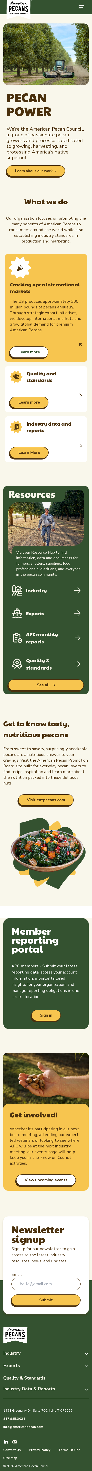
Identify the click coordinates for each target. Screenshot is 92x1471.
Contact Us (12, 1450)
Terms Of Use (69, 1450)
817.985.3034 (14, 1418)
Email (16, 1274)
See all (44, 685)
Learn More (29, 452)
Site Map (10, 1458)
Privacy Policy (39, 1450)
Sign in (46, 1015)
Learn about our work (34, 170)
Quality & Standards (24, 1378)
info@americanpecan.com (23, 1427)
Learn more (29, 352)
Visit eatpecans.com (46, 800)
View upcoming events (46, 1180)
